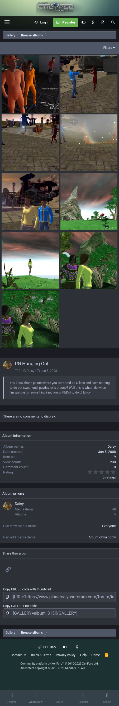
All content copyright (52, 668)
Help (83, 655)
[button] (7, 22)
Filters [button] (107, 48)
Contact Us (18, 655)
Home (95, 655)
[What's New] (102, 22)
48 (114, 509)
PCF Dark (47, 647)
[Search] (113, 22)
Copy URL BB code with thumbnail (27, 589)
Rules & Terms (41, 655)
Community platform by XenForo (59, 663)
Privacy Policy (65, 655)
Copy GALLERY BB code (20, 606)
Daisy (30, 371)
